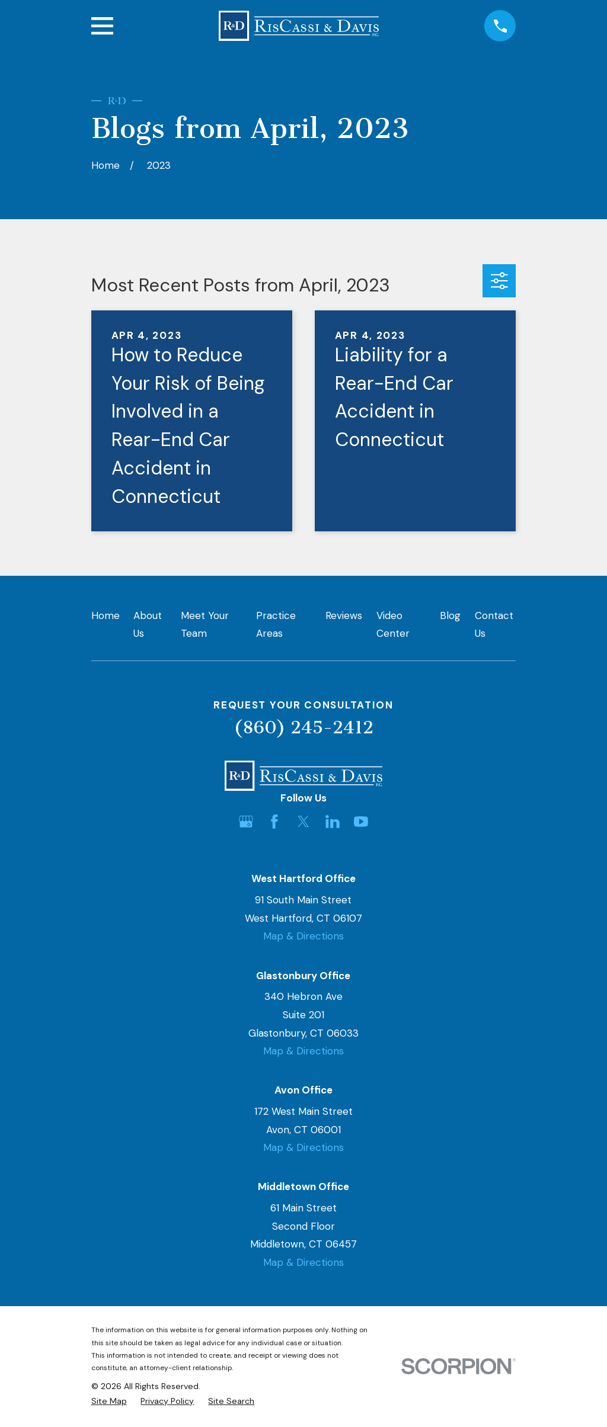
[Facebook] (274, 821)
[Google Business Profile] (246, 821)
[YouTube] (361, 821)
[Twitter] (303, 821)
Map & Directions (303, 935)
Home (105, 615)
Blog (450, 615)
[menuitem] (109, 1401)
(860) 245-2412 (303, 727)
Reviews (343, 615)
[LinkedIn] (332, 821)
